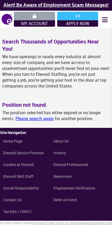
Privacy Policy (45, 223)
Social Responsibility (21, 188)
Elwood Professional (70, 164)
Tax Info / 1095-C (17, 211)
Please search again (35, 118)
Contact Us (12, 199)
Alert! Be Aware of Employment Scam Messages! (56, 5)
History (59, 152)
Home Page (12, 141)
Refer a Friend (65, 199)
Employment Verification (74, 188)
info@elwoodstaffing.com (93, 223)
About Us (61, 141)
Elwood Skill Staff (18, 176)
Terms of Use (65, 223)
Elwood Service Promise (23, 152)
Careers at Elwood (18, 164)
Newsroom (62, 176)
